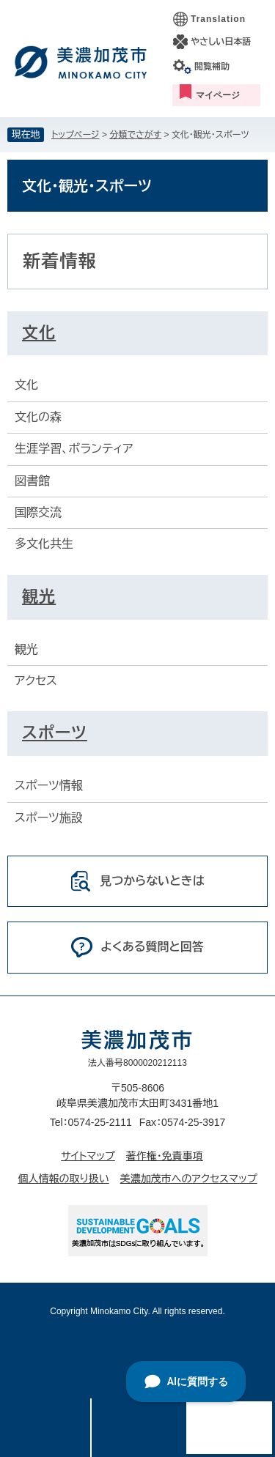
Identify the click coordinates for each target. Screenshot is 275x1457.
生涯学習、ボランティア (74, 448)
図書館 (32, 481)
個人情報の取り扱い (63, 1178)
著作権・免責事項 (164, 1156)
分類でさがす (135, 135)
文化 (39, 333)
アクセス (36, 681)
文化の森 (38, 417)
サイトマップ (88, 1156)
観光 (39, 596)
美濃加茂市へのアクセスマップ (188, 1178)
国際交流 (38, 512)
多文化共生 (44, 544)
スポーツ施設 (49, 818)
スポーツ (54, 733)
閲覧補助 (212, 67)
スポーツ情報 (49, 785)
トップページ (75, 135)
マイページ (218, 95)
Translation (218, 19)
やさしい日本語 (221, 42)
